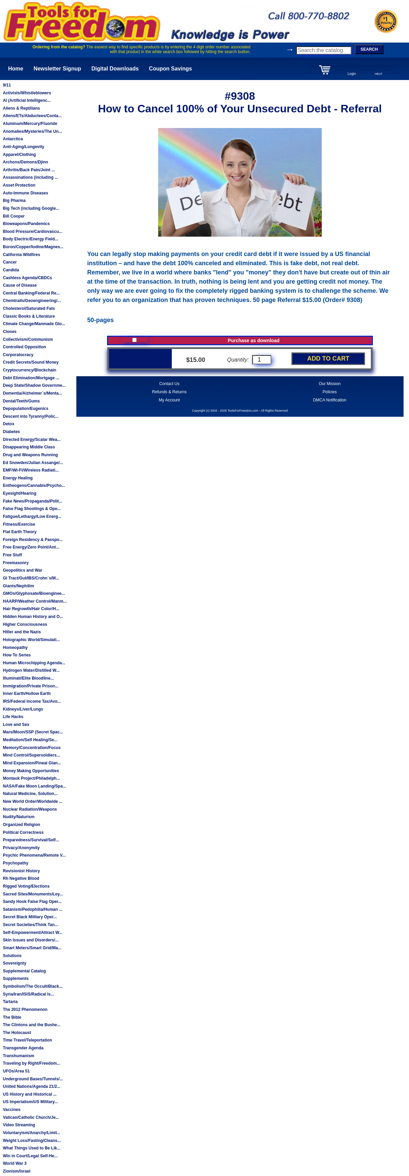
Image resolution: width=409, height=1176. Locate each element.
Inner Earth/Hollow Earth (26, 693)
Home (15, 68)
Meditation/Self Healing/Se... (30, 739)
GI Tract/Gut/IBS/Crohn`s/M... (31, 578)
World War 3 (14, 1163)
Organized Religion (21, 824)
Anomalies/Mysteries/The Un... (32, 131)
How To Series (17, 655)
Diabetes (11, 431)
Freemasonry (15, 562)
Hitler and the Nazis (22, 632)
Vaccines (11, 1109)
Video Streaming (19, 1125)
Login (352, 74)
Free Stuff (12, 555)
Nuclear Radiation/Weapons (30, 809)
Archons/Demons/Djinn (25, 162)
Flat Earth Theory (19, 531)
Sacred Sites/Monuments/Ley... (33, 894)
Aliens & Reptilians (21, 108)
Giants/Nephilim (18, 586)
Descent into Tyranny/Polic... (30, 416)
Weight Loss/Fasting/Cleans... (32, 1140)
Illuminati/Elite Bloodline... (28, 678)
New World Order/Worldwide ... (32, 801)
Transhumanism (18, 1055)
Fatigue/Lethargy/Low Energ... (32, 516)
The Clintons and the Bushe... (31, 1024)
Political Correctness (23, 832)
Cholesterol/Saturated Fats (29, 308)
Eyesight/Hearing (19, 493)
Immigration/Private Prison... (30, 686)
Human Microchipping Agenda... (34, 663)
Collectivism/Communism (28, 339)
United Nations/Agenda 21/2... (31, 1086)
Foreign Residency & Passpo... (32, 539)
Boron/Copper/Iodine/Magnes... (33, 246)
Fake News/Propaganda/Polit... (32, 501)
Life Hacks (13, 716)
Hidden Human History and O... (33, 616)
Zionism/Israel (16, 1171)
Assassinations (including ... (30, 177)
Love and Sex (16, 724)
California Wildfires (21, 254)
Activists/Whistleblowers (27, 93)
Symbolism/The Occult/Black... (32, 986)
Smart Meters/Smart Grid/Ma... (32, 947)
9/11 (7, 85)
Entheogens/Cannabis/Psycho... (34, 485)
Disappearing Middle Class (29, 447)
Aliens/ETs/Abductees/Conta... (32, 115)
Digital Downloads (115, 68)
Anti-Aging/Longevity (23, 146)
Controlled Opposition (24, 347)
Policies (330, 392)
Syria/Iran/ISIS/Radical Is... (28, 994)
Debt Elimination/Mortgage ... (31, 378)
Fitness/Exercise (19, 524)
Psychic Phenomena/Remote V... (34, 855)
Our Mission (329, 383)
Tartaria (10, 1001)
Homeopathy (15, 647)
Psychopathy (15, 863)
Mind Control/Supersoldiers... (31, 755)
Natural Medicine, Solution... (30, 793)
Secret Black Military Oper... (30, 917)
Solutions (12, 955)
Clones (9, 331)
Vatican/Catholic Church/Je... (31, 1117)
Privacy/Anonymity (21, 847)
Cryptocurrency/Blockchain (29, 370)
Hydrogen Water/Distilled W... (31, 670)
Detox (8, 424)
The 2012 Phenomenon (25, 1009)
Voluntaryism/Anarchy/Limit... (31, 1132)
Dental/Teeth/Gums (21, 401)
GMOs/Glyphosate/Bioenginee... (34, 593)
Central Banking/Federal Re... (31, 293)
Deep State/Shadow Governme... (34, 385)
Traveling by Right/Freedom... (31, 1063)
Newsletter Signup (57, 68)
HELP (378, 74)
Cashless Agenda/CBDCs (27, 277)
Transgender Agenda (23, 1048)
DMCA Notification (329, 400)
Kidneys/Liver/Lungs (23, 709)
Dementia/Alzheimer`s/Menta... (32, 393)
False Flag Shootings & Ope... (31, 508)
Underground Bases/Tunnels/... (33, 1079)
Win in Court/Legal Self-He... (30, 1156)
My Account (169, 400)
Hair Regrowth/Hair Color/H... (31, 608)
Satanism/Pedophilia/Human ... (32, 909)
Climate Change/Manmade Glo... (34, 323)
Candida (11, 270)
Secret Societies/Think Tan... (30, 924)
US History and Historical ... (29, 1094)
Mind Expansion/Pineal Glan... (32, 763)
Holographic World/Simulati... (31, 639)
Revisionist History (21, 871)
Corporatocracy (18, 354)
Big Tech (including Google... (31, 208)
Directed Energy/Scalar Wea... (31, 439)
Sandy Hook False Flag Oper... (32, 901)
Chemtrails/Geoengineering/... (32, 300)
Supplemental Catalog (24, 971)
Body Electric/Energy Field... (30, 239)
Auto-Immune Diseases (25, 193)
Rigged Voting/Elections (26, 886)
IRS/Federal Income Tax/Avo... (32, 701)
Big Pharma (14, 200)
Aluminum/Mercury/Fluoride (30, 123)
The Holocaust (17, 1032)
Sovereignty (14, 963)
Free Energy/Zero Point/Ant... (31, 547)
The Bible (12, 1017)
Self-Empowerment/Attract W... (32, 932)
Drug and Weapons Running (30, 454)
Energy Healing (17, 478)
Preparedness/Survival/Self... (31, 840)
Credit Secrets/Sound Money (30, 362)
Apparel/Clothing (19, 154)
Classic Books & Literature (29, 316)
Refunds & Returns (169, 392)
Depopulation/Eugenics (25, 408)
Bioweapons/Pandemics (26, 223)
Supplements (15, 978)
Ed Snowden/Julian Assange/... (33, 462)
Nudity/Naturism (18, 816)
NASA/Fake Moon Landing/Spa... (34, 786)
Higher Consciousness (25, 624)
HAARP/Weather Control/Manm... (34, 601)
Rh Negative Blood (21, 878)
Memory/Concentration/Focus (31, 747)
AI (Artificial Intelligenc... (26, 100)
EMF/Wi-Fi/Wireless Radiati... (31, 470)
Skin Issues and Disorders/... (30, 940)
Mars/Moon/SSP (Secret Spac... (33, 732)
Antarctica (13, 139)
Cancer (10, 262)
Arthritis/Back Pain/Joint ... (29, 170)
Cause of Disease (19, 285)
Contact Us (169, 383)
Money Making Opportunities (31, 770)
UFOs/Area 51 (16, 1071)
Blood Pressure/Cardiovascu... (32, 231)
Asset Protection (19, 185)
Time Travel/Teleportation (27, 1040)
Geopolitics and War (22, 570)
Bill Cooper (14, 216)
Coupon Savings (170, 68)
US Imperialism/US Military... (30, 1101)
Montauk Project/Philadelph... (31, 778)
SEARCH (369, 49)
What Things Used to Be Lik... (31, 1148)
